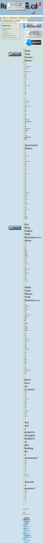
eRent (26, 279)
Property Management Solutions (27, 540)
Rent (17, 20)
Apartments (12, 17)
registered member (27, 101)
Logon (24, 20)
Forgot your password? (8, 35)
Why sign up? (6, 34)
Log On (4, 30)
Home (4, 17)
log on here (25, 497)
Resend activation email (9, 37)
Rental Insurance (24, 17)
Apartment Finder (8, 20)
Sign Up (25, 394)
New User (5, 32)
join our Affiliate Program (26, 338)
